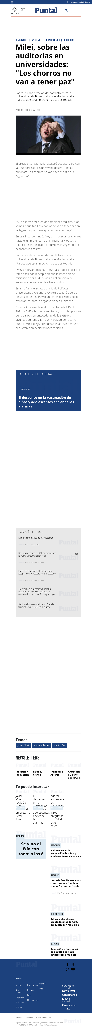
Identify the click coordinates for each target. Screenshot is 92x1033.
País (29, 995)
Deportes (20, 997)
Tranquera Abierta (56, 773)
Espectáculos (33, 985)
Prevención (38, 807)
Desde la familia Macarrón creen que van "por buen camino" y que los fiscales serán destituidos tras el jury (65, 886)
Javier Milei (23, 745)
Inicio (18, 985)
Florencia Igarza (68, 893)
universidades (41, 745)
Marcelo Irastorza (36, 562)
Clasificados (69, 1005)
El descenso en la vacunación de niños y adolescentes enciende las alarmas (46, 401)
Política (19, 1007)
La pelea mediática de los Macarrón (35, 537)
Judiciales (55, 875)
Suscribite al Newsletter (68, 988)
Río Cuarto (19, 991)
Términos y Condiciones (24, 1017)
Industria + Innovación (22, 773)
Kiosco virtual (66, 1000)
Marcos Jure (34, 544)
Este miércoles (57, 807)
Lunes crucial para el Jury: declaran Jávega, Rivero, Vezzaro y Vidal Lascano (37, 572)
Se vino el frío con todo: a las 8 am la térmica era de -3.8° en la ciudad (36, 605)
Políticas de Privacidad (43, 1017)
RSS (68, 1009)
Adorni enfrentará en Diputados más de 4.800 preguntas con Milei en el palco (57, 811)
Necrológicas (33, 1000)
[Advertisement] (59, 197)
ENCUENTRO (20, 807)
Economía (55, 944)
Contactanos (69, 994)
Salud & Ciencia (37, 773)
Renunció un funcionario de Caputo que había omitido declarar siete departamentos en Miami (65, 953)
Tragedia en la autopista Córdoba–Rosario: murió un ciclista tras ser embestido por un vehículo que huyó (36, 591)
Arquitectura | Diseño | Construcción (75, 774)
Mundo (42, 983)
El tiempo (20, 836)
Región (30, 990)
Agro (41, 988)
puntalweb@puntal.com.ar (47, 1025)
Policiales (20, 1002)
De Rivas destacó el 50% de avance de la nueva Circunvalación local (37, 554)
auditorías (59, 745)
